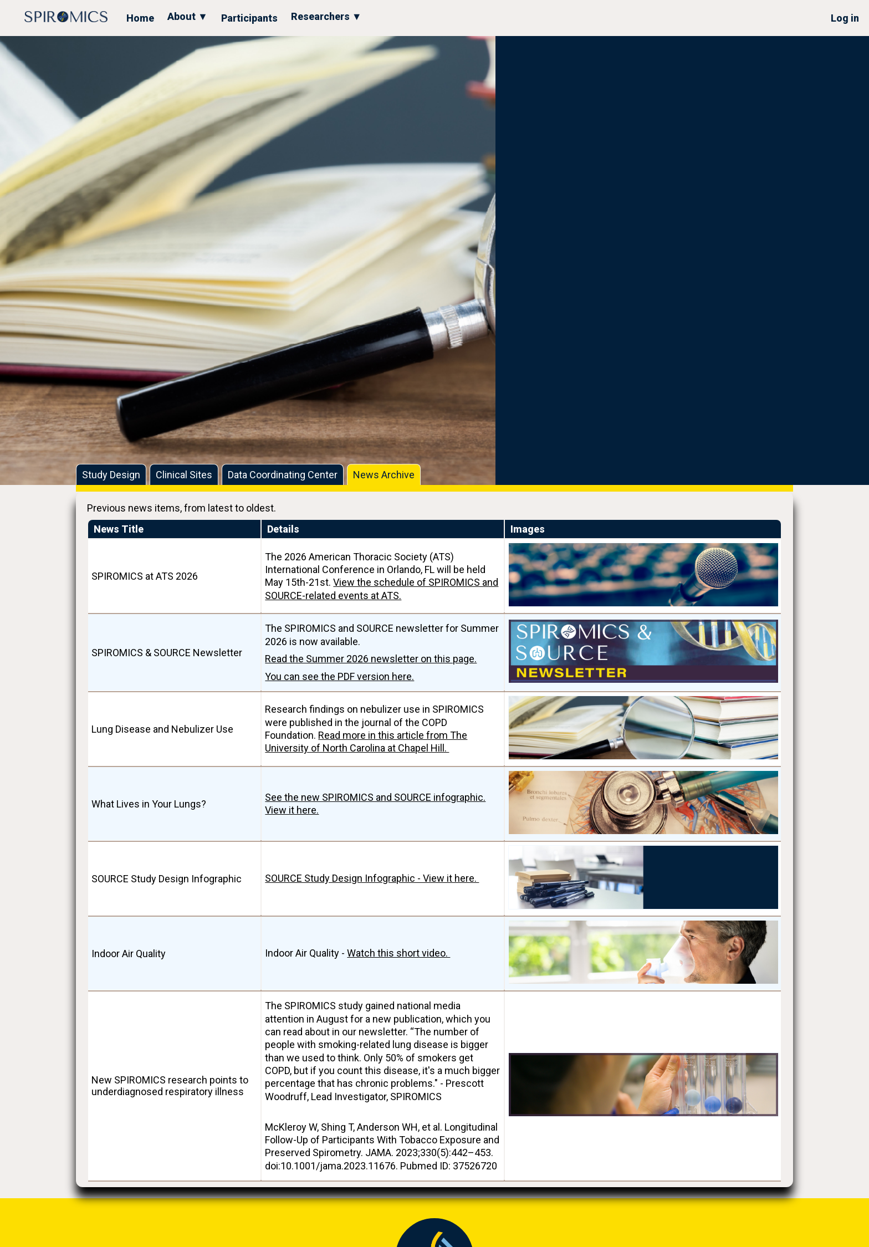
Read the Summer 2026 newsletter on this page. (371, 659)
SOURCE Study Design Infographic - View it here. (372, 878)
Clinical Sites (184, 475)
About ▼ (187, 16)
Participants (249, 18)
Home (140, 18)
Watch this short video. (398, 953)
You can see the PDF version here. (339, 676)
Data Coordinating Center (283, 475)
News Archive (384, 475)
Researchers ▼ (326, 16)
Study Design (111, 475)
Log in (845, 18)
